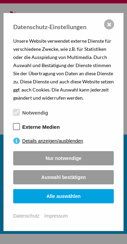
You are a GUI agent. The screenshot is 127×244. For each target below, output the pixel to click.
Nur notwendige (64, 158)
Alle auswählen (63, 196)
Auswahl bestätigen (63, 177)
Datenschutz (26, 216)
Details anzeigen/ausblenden (52, 141)
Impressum (56, 216)
